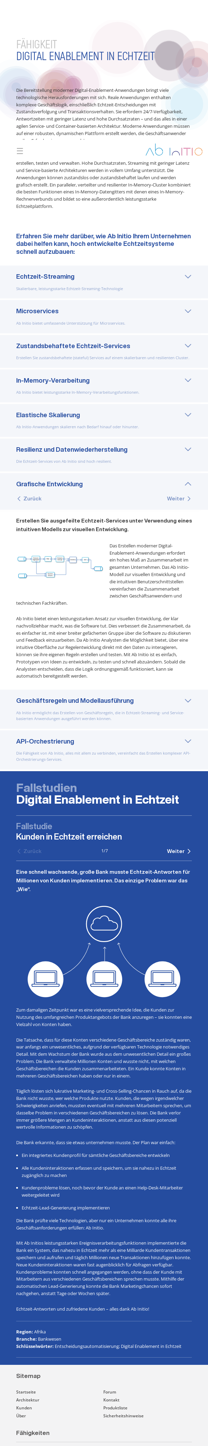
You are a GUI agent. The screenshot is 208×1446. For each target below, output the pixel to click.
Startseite (26, 1366)
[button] (133, 1422)
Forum (109, 1366)
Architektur (27, 1374)
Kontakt (111, 1374)
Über (21, 1390)
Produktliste (115, 1382)
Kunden (24, 1382)
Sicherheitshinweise (123, 1390)
